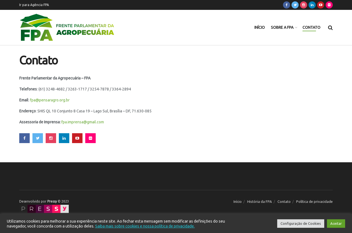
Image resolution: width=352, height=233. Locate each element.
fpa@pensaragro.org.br (50, 100)
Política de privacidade (314, 201)
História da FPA (259, 201)
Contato (311, 27)
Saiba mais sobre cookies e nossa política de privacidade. (145, 226)
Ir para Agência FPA (34, 5)
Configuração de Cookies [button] (300, 223)
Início (259, 27)
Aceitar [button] (336, 223)
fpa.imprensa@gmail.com (82, 122)
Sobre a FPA (282, 27)
